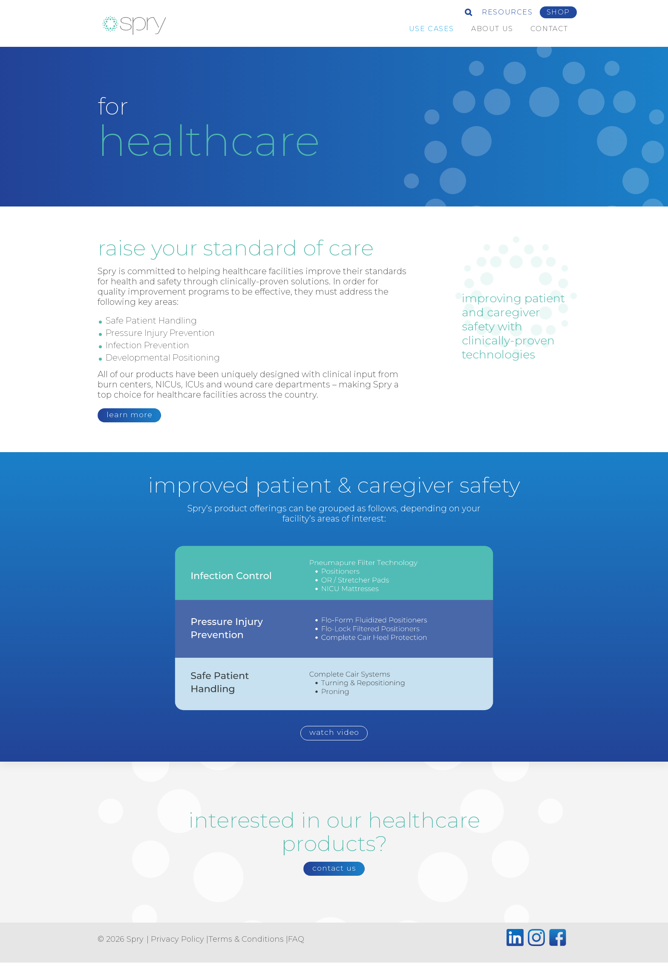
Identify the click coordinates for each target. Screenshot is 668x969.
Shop (558, 12)
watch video (334, 735)
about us (492, 29)
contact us (334, 873)
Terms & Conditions (246, 946)
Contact (549, 29)
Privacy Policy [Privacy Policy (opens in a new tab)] (177, 946)
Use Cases (431, 29)
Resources (507, 12)
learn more (132, 415)
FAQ (296, 946)
